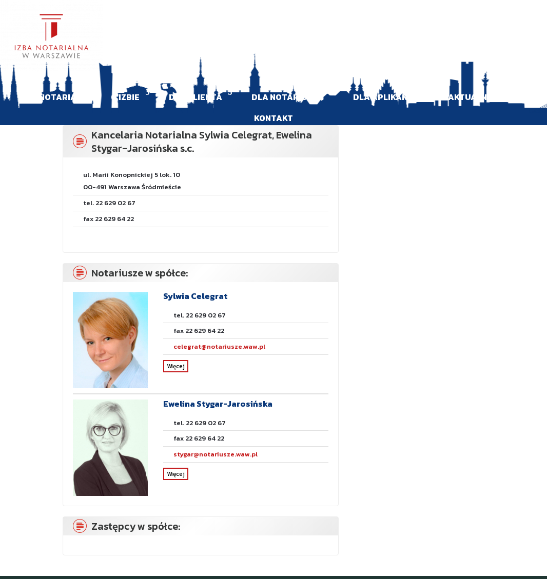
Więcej (176, 366)
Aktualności (477, 97)
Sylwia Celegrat (195, 296)
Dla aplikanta (386, 97)
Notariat (60, 97)
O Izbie (125, 97)
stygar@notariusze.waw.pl (215, 454)
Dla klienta (195, 97)
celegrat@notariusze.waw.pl (219, 346)
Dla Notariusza (287, 97)
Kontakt (273, 118)
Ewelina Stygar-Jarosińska (217, 403)
